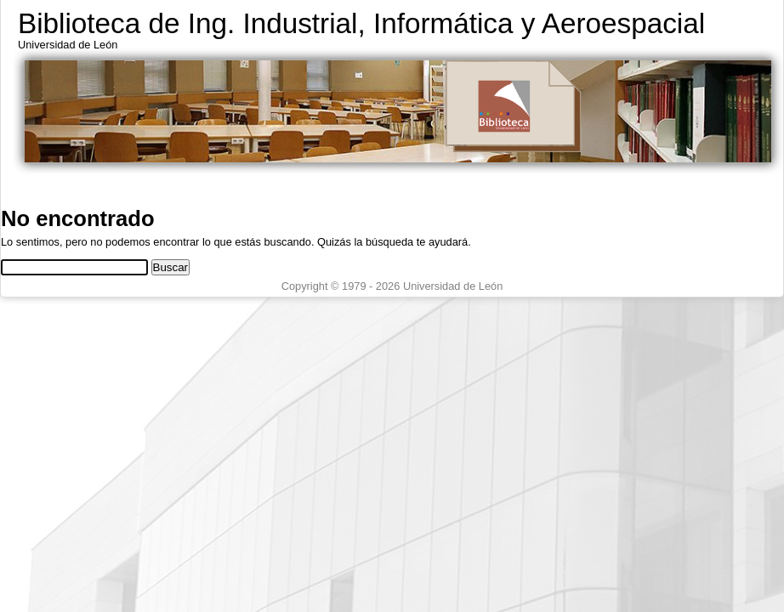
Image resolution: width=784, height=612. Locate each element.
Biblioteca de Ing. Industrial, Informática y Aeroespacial (361, 23)
